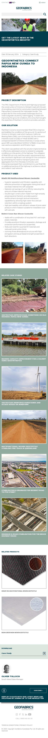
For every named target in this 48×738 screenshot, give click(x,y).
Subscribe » (38, 690)
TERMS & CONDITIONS (10, 725)
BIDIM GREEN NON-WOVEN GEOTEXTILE (15, 633)
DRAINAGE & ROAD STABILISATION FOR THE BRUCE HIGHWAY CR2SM (24, 535)
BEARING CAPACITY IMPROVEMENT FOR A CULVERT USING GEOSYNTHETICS (24, 360)
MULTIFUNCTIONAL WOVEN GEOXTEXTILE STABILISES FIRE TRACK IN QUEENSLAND (20, 447)
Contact (5, 2)
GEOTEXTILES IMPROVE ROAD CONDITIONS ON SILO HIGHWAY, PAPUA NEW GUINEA (24, 316)
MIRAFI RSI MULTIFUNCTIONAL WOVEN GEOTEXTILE (19, 591)
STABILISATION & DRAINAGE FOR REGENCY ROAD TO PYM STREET (23, 491)
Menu (42, 2)
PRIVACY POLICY (26, 725)
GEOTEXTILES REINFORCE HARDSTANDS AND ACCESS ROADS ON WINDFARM (21, 403)
